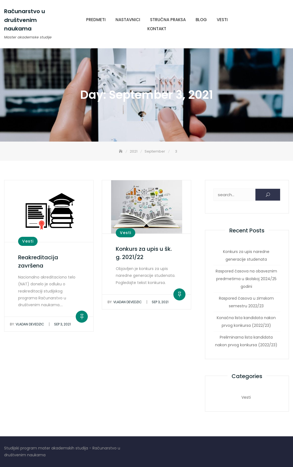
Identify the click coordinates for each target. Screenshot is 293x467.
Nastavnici (127, 19)
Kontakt (156, 29)
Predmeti (96, 19)
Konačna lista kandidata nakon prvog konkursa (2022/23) (246, 321)
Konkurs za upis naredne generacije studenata (246, 255)
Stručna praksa (168, 19)
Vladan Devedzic (27, 324)
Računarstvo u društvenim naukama (24, 19)
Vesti (222, 19)
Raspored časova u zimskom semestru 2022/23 (246, 302)
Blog (201, 19)
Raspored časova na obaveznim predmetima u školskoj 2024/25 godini (246, 278)
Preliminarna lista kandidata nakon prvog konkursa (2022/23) (246, 341)
